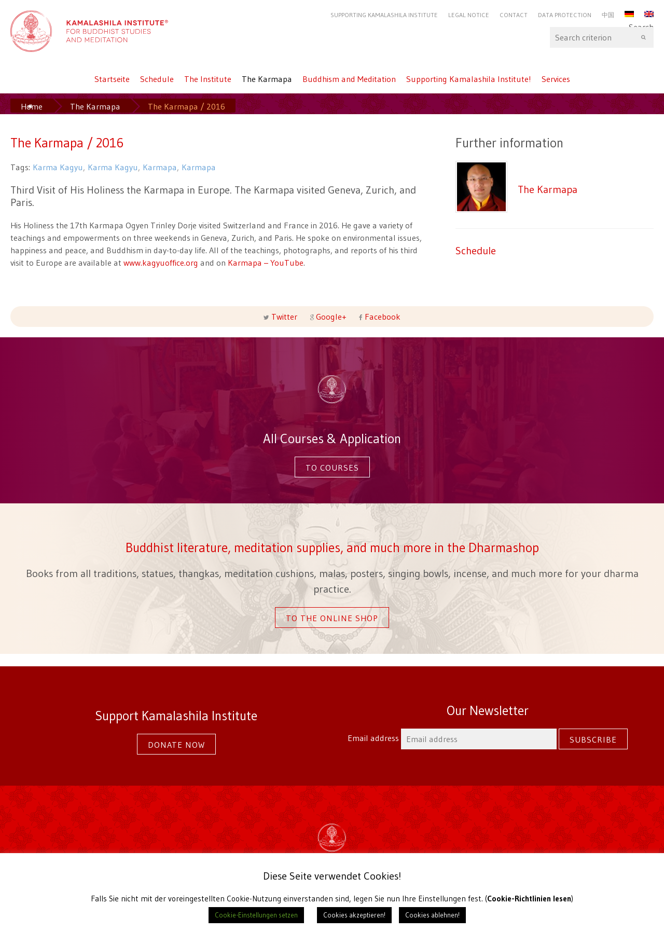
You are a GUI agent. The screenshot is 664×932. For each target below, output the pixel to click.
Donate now (176, 744)
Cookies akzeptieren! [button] (354, 915)
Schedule (157, 79)
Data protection (564, 15)
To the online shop (332, 618)
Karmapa (160, 167)
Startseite (112, 79)
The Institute (207, 79)
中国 (608, 15)
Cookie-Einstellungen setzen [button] (256, 915)
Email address (453, 738)
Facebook (381, 316)
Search (602, 37)
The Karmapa (267, 79)
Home (32, 106)
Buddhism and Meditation (349, 79)
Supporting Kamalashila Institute (384, 15)
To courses (332, 467)
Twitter (284, 316)
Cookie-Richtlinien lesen (529, 898)
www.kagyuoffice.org (160, 262)
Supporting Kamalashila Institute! (468, 79)
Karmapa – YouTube (265, 262)
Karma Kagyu (58, 167)
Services (556, 79)
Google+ (331, 316)
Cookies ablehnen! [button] (432, 915)
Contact (514, 15)
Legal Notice (468, 15)
